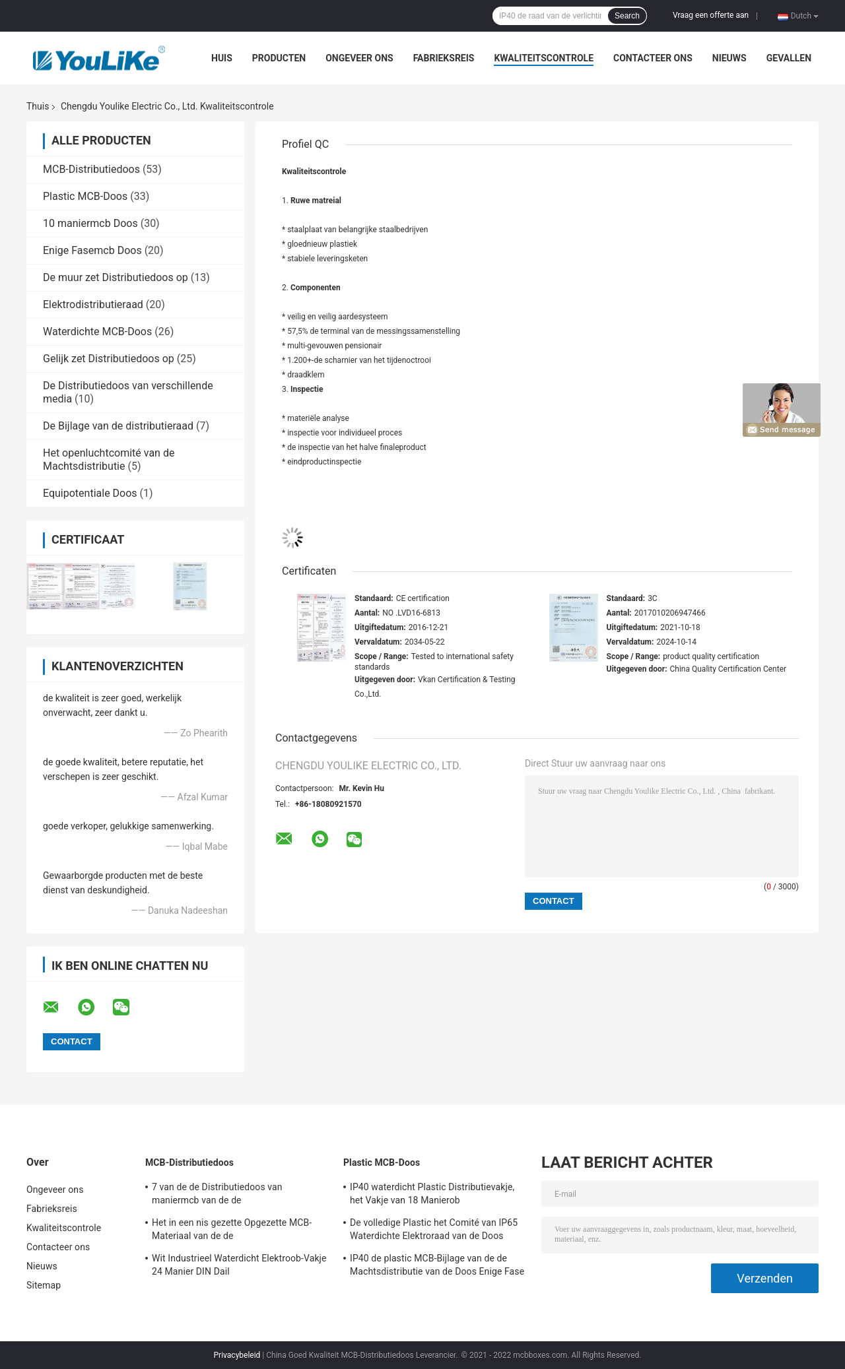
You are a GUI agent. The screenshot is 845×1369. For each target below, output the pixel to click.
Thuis (37, 106)
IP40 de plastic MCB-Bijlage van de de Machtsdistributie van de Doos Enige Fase (437, 1265)
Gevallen (788, 58)
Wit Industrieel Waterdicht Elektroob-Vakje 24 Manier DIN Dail (239, 1265)
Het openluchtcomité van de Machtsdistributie (108, 459)
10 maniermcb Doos (90, 223)
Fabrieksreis (444, 58)
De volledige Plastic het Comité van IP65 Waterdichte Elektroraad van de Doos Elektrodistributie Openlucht (434, 1231)
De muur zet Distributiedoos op (115, 277)
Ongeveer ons (359, 58)
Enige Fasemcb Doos (92, 250)
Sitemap (43, 1285)
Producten (279, 58)
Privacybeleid (237, 1355)
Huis (221, 58)
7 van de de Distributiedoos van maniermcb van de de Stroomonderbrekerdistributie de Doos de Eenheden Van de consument (237, 1195)
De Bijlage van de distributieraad (118, 426)
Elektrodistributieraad (93, 304)
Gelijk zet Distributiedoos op (108, 358)
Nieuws (729, 58)
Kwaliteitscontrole (543, 58)
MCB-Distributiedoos (91, 169)
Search (627, 15)
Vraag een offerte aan (711, 15)
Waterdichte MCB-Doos (97, 331)
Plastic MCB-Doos (85, 196)
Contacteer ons (653, 58)
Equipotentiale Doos (90, 493)
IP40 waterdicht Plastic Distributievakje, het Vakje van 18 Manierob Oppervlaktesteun (432, 1195)
